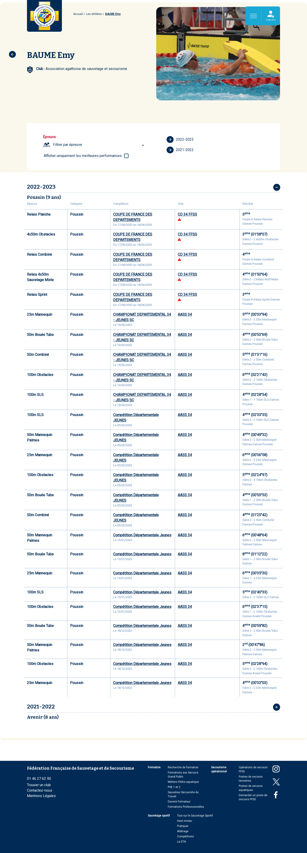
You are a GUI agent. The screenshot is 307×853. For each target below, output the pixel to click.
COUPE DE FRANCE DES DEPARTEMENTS (132, 217)
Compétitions (185, 836)
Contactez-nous (39, 790)
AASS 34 (185, 314)
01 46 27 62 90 (39, 778)
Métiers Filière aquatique (183, 781)
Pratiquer (182, 826)
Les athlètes (94, 14)
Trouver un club (39, 785)
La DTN (181, 841)
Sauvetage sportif (159, 815)
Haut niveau (184, 820)
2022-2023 (180, 139)
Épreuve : (50, 137)
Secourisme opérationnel (219, 769)
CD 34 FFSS (187, 214)
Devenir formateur (179, 801)
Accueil (78, 14)
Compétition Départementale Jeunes (142, 535)
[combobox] (99, 145)
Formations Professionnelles (186, 806)
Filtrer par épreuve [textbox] (67, 144)
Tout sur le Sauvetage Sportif (195, 815)
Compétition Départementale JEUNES (136, 417)
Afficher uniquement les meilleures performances (83, 156)
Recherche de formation (183, 767)
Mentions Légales (41, 796)
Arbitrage (182, 831)
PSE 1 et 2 (174, 787)
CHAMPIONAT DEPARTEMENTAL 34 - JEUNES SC (142, 317)
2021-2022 (180, 150)
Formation (154, 767)
